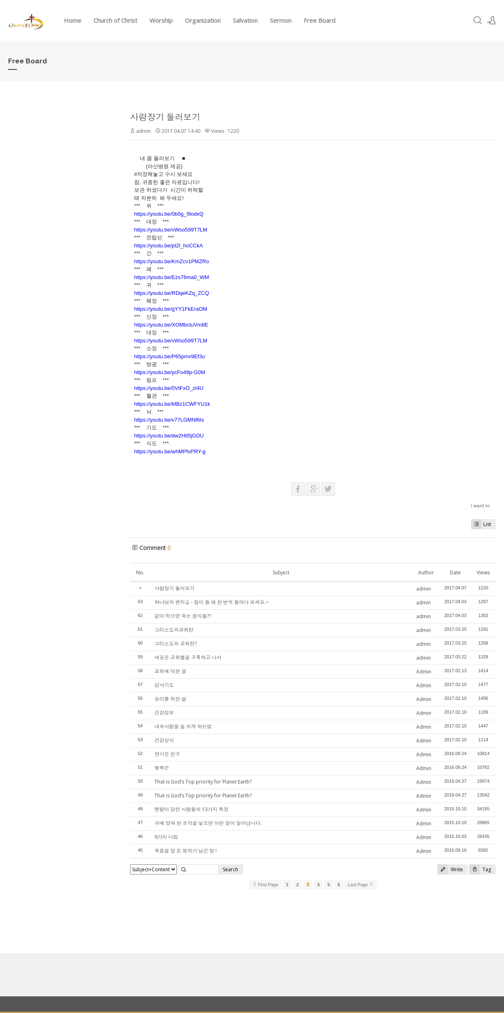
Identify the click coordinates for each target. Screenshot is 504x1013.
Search (230, 869)
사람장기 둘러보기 (165, 117)
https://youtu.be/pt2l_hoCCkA (168, 245)
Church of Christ (115, 20)
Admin (423, 671)
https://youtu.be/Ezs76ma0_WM (171, 277)
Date (455, 572)
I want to (480, 505)
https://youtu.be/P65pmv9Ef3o (169, 356)
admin (143, 131)
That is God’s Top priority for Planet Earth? (203, 781)
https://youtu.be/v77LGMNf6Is (169, 420)
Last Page (361, 884)
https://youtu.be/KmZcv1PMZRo (171, 261)
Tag (480, 869)
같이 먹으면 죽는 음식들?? (182, 616)
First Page (265, 884)
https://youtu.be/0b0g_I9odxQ (169, 214)
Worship (161, 20)
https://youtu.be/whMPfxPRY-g (170, 451)
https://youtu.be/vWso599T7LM (170, 230)
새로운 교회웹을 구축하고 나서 (188, 657)
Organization (203, 20)
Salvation (245, 20)
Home (72, 20)
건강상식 (164, 740)
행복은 (161, 767)
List (481, 524)
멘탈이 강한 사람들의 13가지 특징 (191, 809)
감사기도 (164, 685)
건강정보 (164, 712)
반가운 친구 (167, 754)
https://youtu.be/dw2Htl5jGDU (169, 436)
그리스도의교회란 (173, 629)
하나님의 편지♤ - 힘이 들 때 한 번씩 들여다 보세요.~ (211, 602)
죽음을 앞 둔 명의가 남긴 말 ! (185, 850)
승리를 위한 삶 (170, 698)
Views (483, 572)
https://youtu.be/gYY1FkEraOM (170, 309)
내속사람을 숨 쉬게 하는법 (183, 726)
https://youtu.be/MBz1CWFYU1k (172, 404)
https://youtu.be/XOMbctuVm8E (171, 325)
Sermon (280, 20)
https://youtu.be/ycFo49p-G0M (169, 372)
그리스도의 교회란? (175, 643)
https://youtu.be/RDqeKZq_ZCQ (171, 293)
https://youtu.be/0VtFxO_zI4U (169, 388)
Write (450, 869)
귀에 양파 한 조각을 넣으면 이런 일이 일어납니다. (208, 823)
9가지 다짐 (166, 836)
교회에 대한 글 (170, 671)
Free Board (319, 20)
